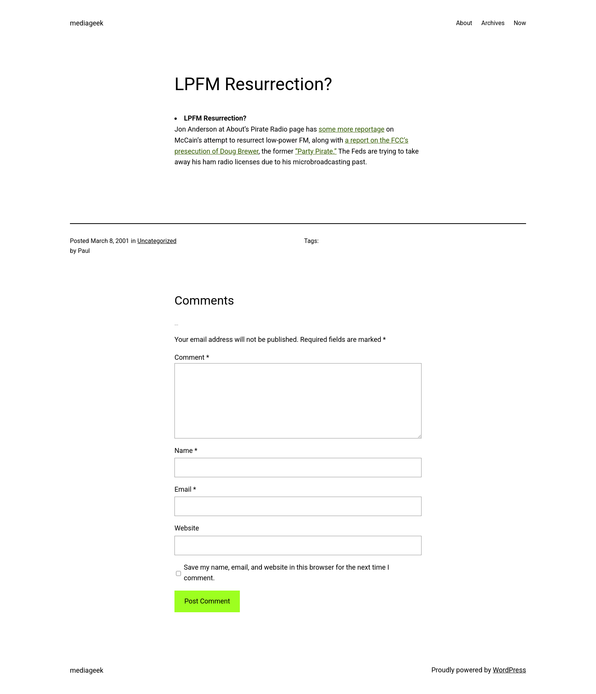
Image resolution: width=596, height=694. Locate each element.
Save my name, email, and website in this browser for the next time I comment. (286, 572)
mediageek (86, 23)
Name (185, 450)
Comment (191, 357)
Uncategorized (157, 241)
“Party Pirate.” (315, 151)
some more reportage (351, 129)
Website (186, 528)
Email (185, 489)
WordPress (509, 670)
